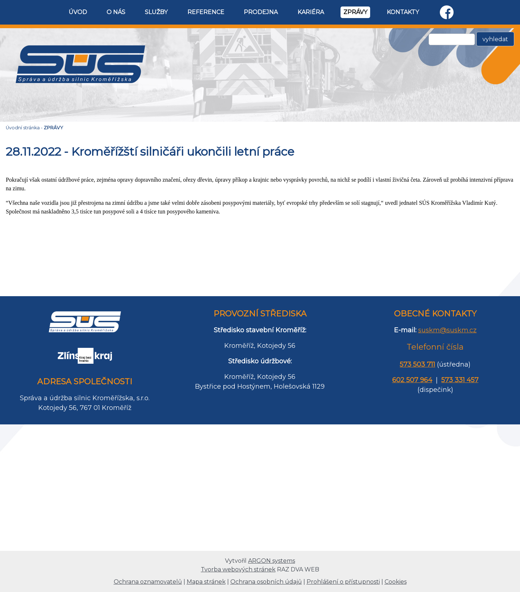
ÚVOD (78, 12)
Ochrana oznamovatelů (148, 581)
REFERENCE (205, 12)
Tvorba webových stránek (238, 569)
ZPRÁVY (355, 12)
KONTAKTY (403, 12)
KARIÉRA (311, 12)
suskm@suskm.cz (447, 330)
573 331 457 (459, 380)
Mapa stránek (206, 581)
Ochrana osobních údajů (266, 581)
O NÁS (116, 12)
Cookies (396, 581)
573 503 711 (417, 364)
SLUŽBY (156, 12)
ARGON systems (271, 560)
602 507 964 (412, 380)
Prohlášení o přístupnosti (343, 581)
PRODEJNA (261, 12)
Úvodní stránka (23, 127)
